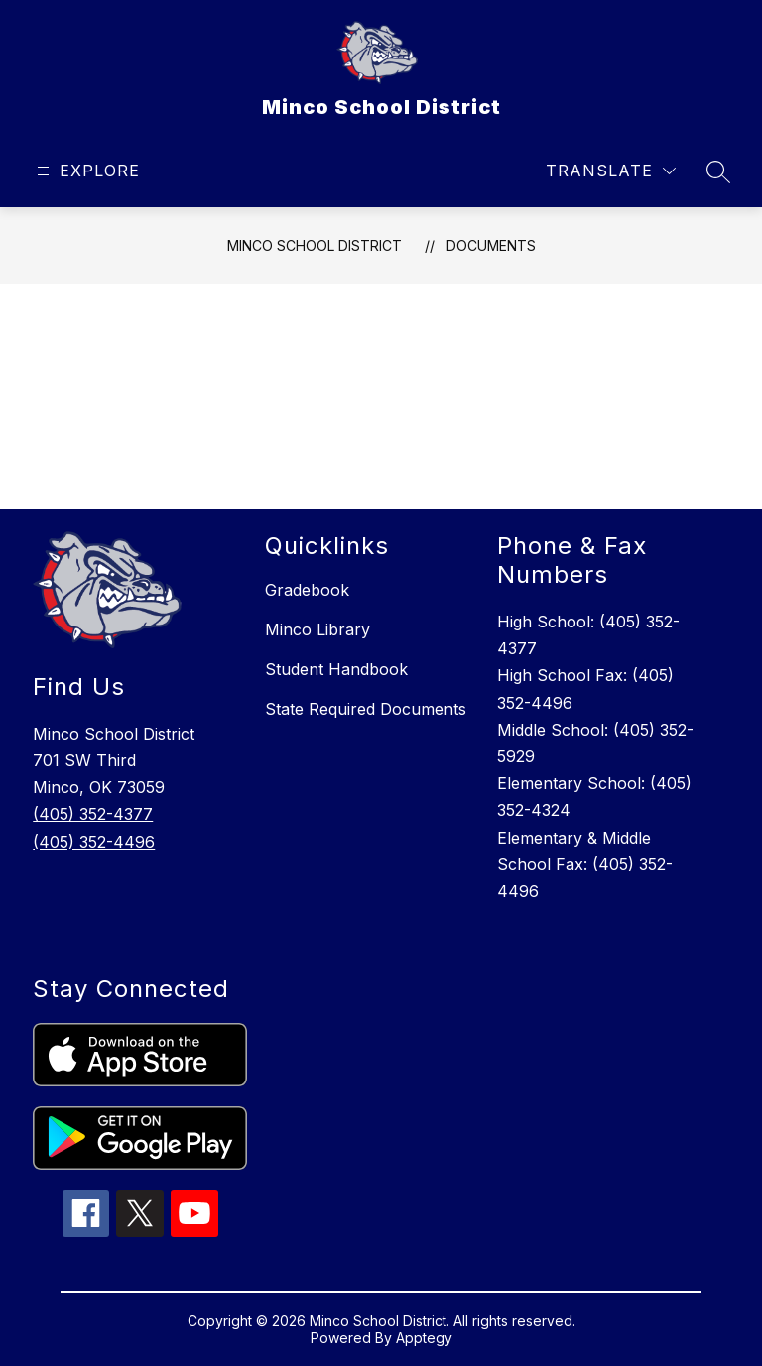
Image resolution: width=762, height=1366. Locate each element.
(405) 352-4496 (94, 842)
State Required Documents (365, 709)
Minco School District (314, 245)
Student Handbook (336, 669)
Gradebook (307, 590)
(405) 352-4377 (93, 814)
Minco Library (317, 629)
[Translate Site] (611, 171)
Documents (491, 245)
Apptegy (424, 1337)
